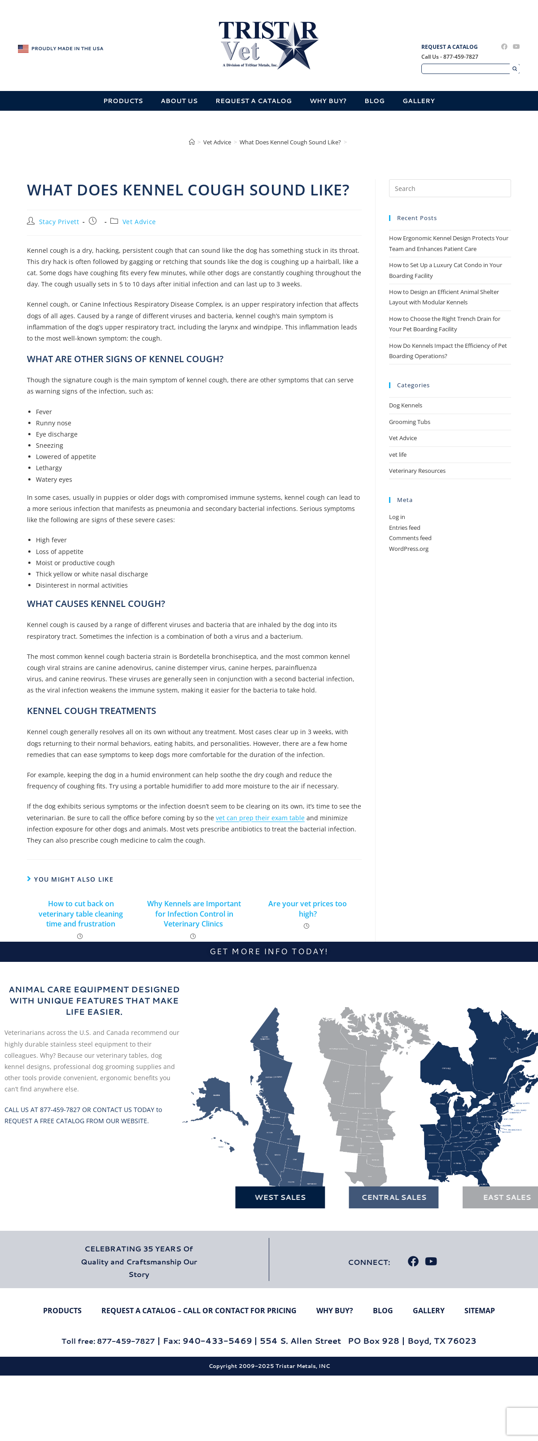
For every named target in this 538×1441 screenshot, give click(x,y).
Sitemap (479, 1311)
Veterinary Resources (417, 471)
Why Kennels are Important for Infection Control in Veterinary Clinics (194, 914)
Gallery (418, 100)
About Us (179, 100)
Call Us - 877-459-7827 (449, 57)
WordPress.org (409, 549)
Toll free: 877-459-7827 (108, 1340)
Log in (397, 517)
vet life (398, 454)
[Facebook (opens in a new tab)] (504, 46)
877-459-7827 (60, 1109)
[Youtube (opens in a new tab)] (515, 46)
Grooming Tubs (409, 422)
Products (123, 100)
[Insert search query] (450, 188)
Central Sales (362, 1197)
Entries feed (404, 528)
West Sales (249, 1197)
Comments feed (410, 538)
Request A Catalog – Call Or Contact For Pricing (199, 1311)
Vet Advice (139, 221)
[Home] (192, 142)
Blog (374, 100)
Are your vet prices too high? (307, 908)
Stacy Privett (59, 221)
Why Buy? (328, 100)
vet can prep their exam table (260, 818)
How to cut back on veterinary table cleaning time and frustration (81, 914)
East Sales (476, 1197)
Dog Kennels (405, 405)
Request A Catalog (449, 47)
